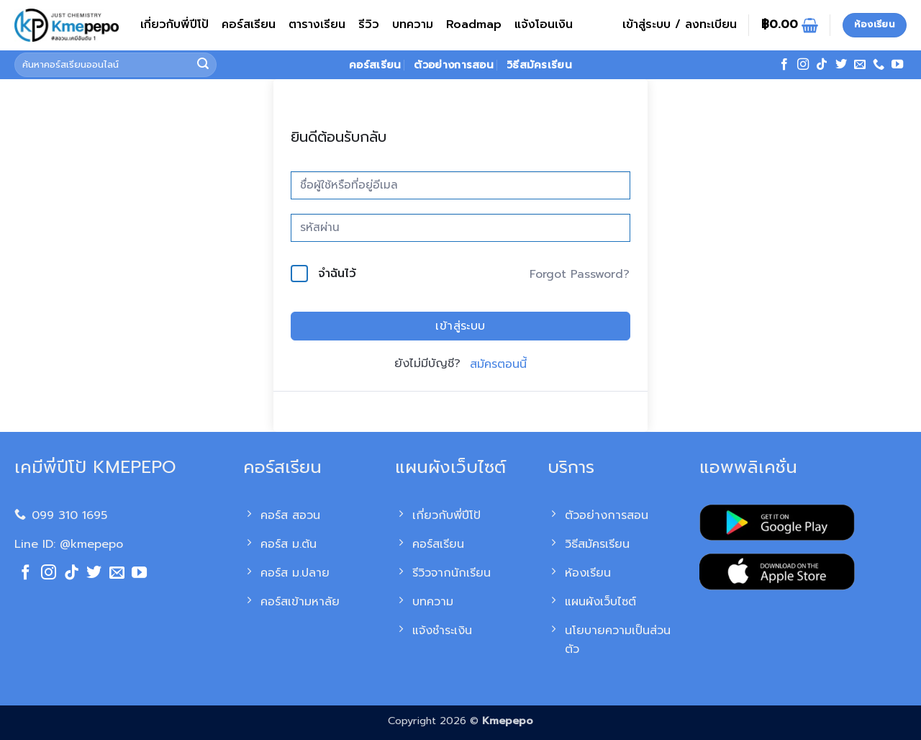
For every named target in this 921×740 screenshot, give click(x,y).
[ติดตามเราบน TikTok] (821, 64)
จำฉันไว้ (337, 273)
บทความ (412, 24)
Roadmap (474, 24)
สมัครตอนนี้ (498, 364)
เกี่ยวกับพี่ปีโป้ (174, 24)
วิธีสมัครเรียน (539, 65)
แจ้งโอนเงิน (543, 24)
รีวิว (368, 24)
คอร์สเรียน (249, 24)
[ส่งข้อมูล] (203, 65)
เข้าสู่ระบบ (460, 326)
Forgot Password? (580, 274)
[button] (679, 25)
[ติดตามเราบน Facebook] (784, 64)
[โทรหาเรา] (878, 64)
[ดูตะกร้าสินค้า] (789, 25)
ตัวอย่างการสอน (453, 65)
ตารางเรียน (317, 24)
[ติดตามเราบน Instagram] (803, 64)
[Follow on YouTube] (897, 64)
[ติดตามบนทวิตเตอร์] (841, 64)
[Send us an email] (860, 64)
